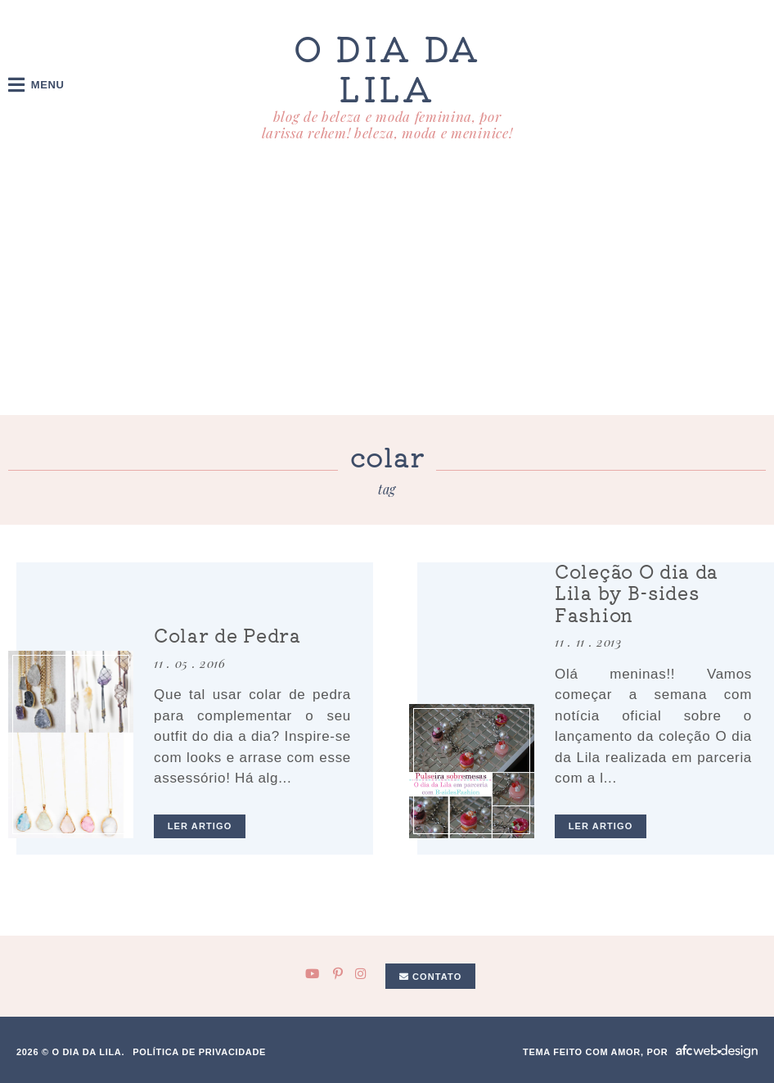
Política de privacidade (199, 1052)
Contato (430, 976)
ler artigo (200, 826)
